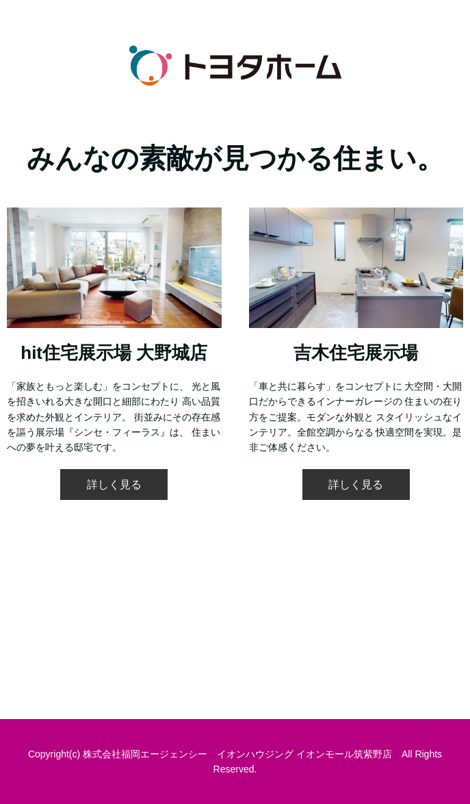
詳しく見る (114, 484)
